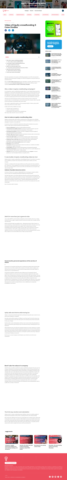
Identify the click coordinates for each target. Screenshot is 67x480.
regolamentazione (20, 14)
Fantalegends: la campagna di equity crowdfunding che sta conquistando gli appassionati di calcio (55, 88)
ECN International (55, 14)
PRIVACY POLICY (7, 477)
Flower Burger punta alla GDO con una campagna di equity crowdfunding (56, 54)
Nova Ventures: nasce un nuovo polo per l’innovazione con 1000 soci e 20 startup (56, 61)
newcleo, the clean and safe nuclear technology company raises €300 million (26, 447)
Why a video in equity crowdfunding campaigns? (15, 60)
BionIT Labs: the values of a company (14, 70)
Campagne (27, 10)
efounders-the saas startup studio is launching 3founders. (55, 447)
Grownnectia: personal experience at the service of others (18, 67)
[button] (63, 11)
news (5, 14)
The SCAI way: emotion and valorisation (13, 72)
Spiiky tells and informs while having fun (13, 69)
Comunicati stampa (38, 10)
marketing (29, 14)
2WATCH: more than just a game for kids (13, 66)
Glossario (31, 10)
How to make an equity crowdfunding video (15, 61)
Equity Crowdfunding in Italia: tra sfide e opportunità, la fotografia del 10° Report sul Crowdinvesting (56, 105)
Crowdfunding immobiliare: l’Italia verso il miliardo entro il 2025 (56, 74)
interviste (11, 14)
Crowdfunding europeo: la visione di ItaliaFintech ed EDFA (56, 68)
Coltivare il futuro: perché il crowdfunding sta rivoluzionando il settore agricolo (56, 81)
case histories (45, 14)
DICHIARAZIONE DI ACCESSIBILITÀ (20, 477)
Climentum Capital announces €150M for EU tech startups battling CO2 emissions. (11, 447)
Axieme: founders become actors (13, 64)
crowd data (37, 14)
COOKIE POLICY (12, 477)
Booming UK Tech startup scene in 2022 (40, 446)
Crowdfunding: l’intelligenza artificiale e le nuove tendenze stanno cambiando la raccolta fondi (56, 97)
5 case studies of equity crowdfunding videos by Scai (16, 63)
